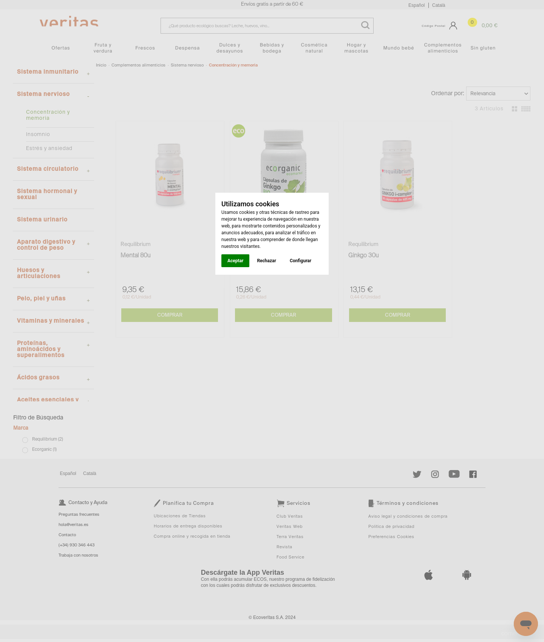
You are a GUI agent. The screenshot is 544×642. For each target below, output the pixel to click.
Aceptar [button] (235, 260)
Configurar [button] (300, 260)
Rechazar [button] (266, 260)
